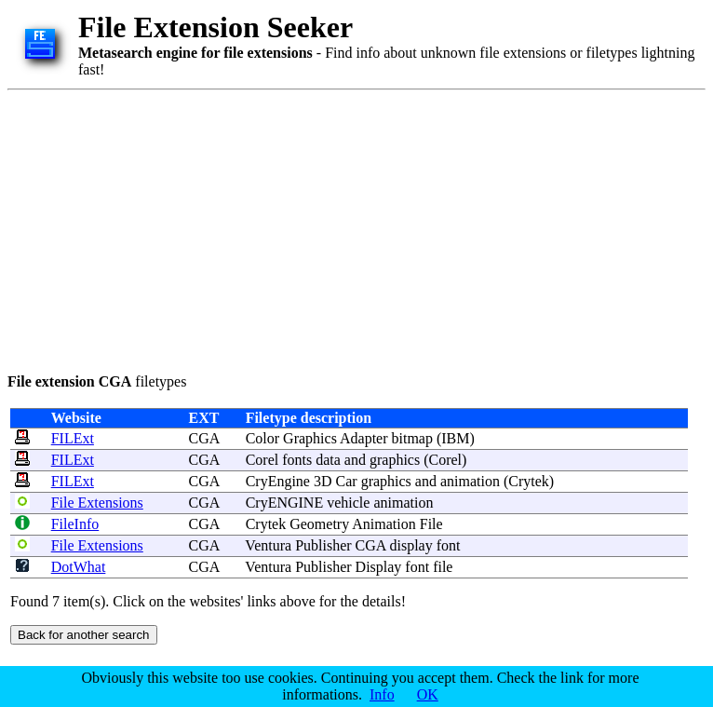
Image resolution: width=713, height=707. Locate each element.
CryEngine (278, 481)
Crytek (528, 481)
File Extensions (97, 502)
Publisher (323, 545)
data (328, 460)
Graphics (310, 438)
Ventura (268, 545)
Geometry (319, 524)
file (442, 567)
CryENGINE (285, 502)
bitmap (412, 438)
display (410, 545)
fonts (297, 460)
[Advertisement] (343, 228)
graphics (395, 460)
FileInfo (75, 524)
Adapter (364, 438)
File (431, 524)
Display (379, 567)
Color (262, 438)
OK (427, 694)
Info (382, 694)
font (449, 545)
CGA (204, 438)
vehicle (348, 502)
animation (470, 481)
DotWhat (78, 567)
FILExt (72, 438)
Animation (383, 524)
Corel (262, 460)
